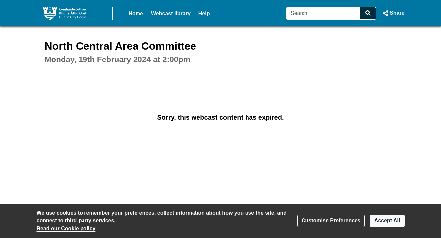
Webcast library (171, 13)
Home (136, 13)
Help (204, 13)
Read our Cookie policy (66, 228)
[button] (392, 13)
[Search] (323, 13)
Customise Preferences (331, 220)
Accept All (387, 220)
